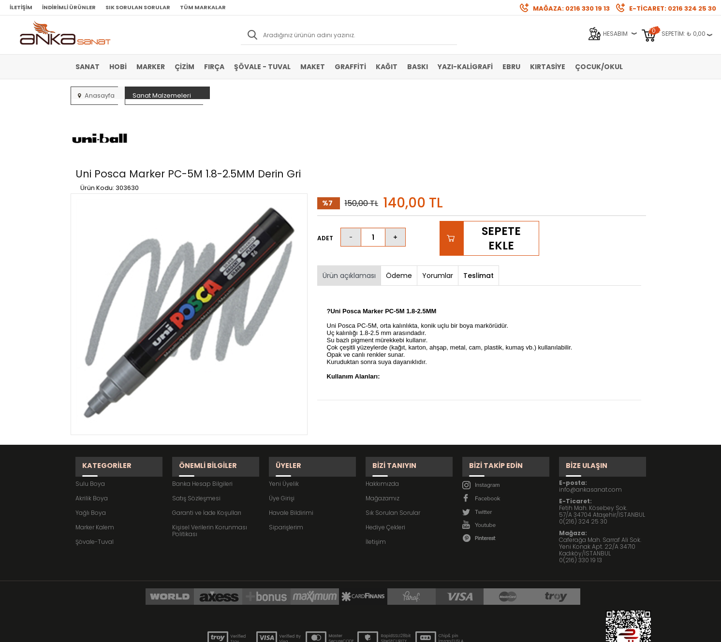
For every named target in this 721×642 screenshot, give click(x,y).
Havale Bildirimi (291, 458)
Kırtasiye (547, 67)
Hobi (118, 67)
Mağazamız (382, 444)
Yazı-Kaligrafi (465, 67)
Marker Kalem (94, 473)
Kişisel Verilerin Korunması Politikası (209, 476)
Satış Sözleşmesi (196, 444)
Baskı (417, 67)
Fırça (214, 67)
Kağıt (386, 67)
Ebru (511, 67)
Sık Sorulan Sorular (137, 7)
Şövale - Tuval (262, 67)
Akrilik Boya (91, 444)
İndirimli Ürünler (69, 7)
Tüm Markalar (203, 7)
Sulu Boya (90, 429)
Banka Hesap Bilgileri (202, 429)
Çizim (184, 67)
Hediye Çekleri (385, 473)
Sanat (87, 67)
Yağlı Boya (90, 458)
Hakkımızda (382, 429)
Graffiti (350, 67)
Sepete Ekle (501, 193)
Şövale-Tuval (94, 487)
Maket (312, 67)
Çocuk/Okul (599, 67)
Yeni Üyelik (284, 429)
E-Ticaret (331, 630)
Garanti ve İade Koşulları (206, 458)
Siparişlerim (286, 473)
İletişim (21, 7)
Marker (150, 67)
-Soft (306, 630)
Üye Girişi (281, 444)
